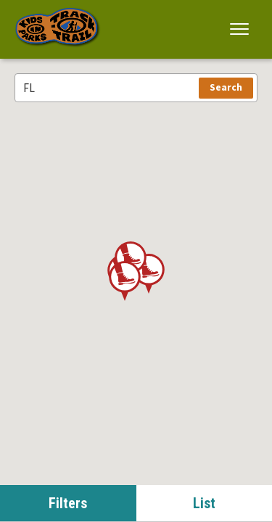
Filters (68, 503)
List (204, 503)
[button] (239, 28)
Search (226, 87)
